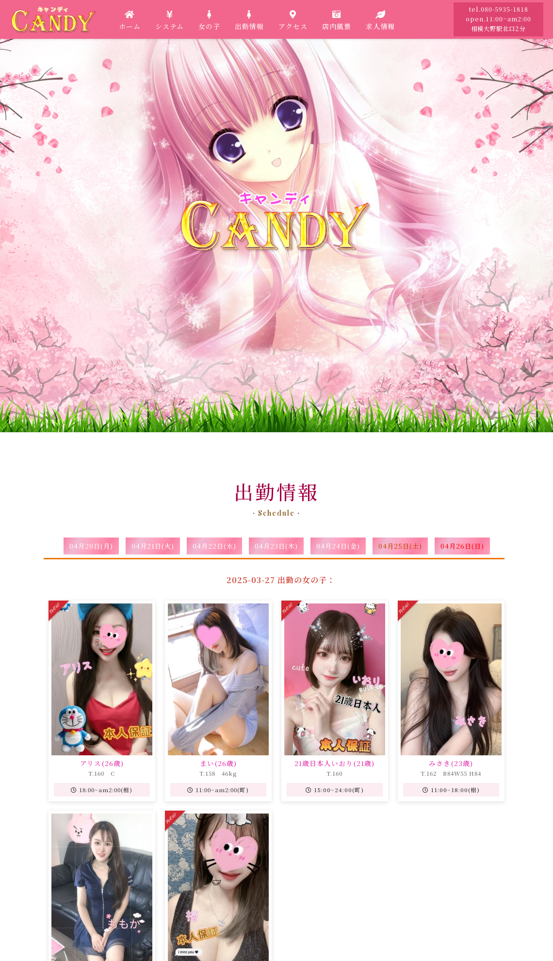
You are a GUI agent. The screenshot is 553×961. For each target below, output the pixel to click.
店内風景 (336, 19)
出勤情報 (249, 19)
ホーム (130, 19)
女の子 (209, 19)
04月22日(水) (214, 546)
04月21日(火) (152, 546)
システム (169, 19)
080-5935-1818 (504, 9)
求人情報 (380, 19)
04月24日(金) (338, 546)
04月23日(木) (276, 546)
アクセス (293, 19)
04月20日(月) (91, 546)
